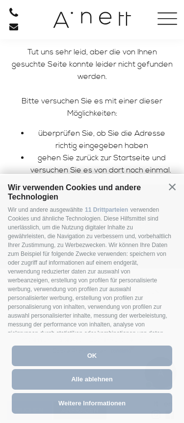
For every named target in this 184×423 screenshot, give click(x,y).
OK (92, 355)
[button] (172, 187)
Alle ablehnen (92, 379)
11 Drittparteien (106, 209)
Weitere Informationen (92, 403)
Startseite (131, 158)
